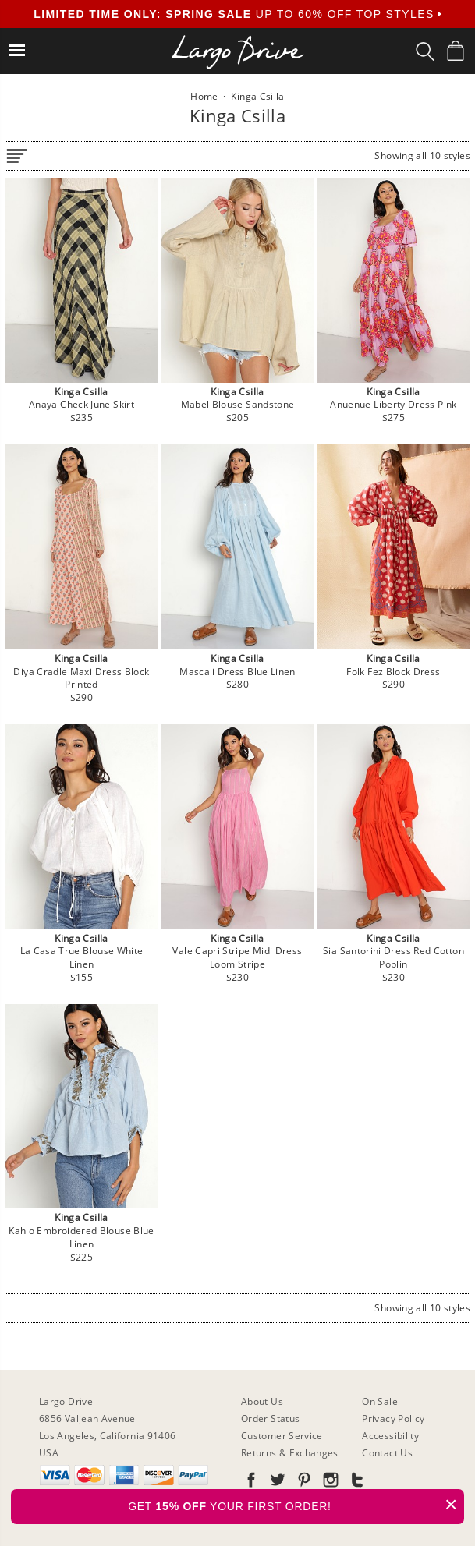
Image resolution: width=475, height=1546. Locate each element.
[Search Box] (425, 51)
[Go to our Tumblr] (355, 1482)
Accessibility (390, 1435)
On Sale (380, 1401)
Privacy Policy (393, 1418)
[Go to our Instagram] (329, 1482)
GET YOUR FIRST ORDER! (296, 1504)
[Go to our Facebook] (251, 1482)
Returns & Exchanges (290, 1452)
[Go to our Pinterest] (302, 1482)
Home (204, 96)
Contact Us (387, 1452)
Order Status (270, 1418)
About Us (262, 1401)
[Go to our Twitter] (276, 1482)
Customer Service (282, 1435)
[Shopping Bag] (455, 51)
